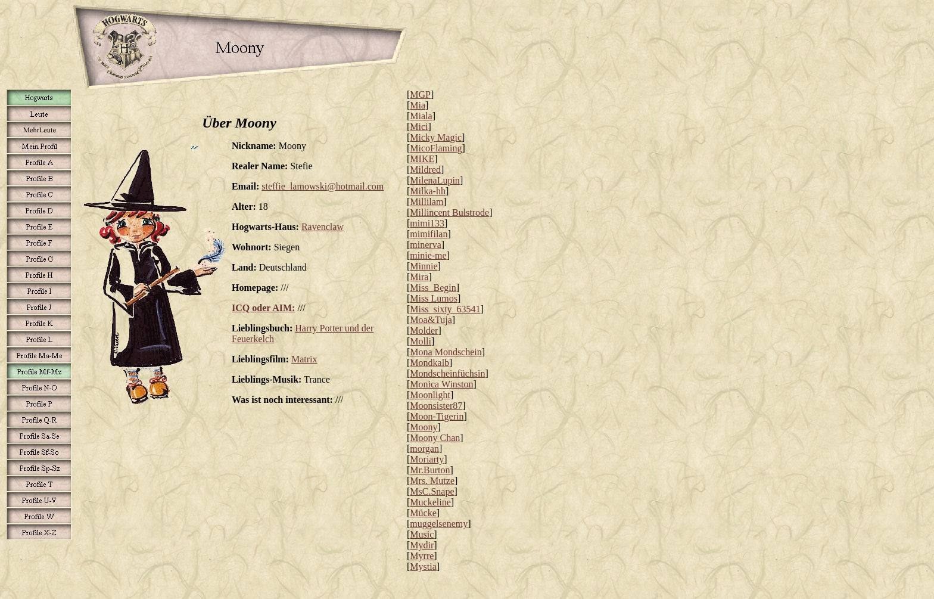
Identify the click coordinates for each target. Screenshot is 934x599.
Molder (424, 330)
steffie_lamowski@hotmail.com (322, 186)
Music (422, 534)
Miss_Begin (433, 288)
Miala (421, 116)
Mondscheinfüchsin (447, 373)
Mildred (425, 170)
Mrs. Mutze (432, 481)
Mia (417, 105)
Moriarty (427, 459)
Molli (420, 341)
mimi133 (427, 223)
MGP (420, 94)
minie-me (428, 255)
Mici (419, 127)
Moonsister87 (436, 406)
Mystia (423, 566)
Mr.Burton (430, 470)
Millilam (426, 202)
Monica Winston (441, 384)
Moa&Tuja (431, 320)
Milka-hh (428, 191)
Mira (419, 277)
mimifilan (428, 234)
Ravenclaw (322, 227)
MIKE (422, 159)
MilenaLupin (435, 180)
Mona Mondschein (445, 352)
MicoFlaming (436, 148)
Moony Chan (435, 438)
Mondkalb (429, 363)
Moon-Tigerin (436, 416)
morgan (424, 448)
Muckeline (430, 502)
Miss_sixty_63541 (445, 309)
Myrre (422, 556)
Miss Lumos (433, 298)
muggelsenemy (439, 524)
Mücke (423, 513)
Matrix (304, 359)
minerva (425, 245)
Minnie (423, 266)
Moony (423, 427)
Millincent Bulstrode (449, 212)
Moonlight (430, 395)
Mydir (422, 545)
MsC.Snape (432, 491)
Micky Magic (436, 137)
